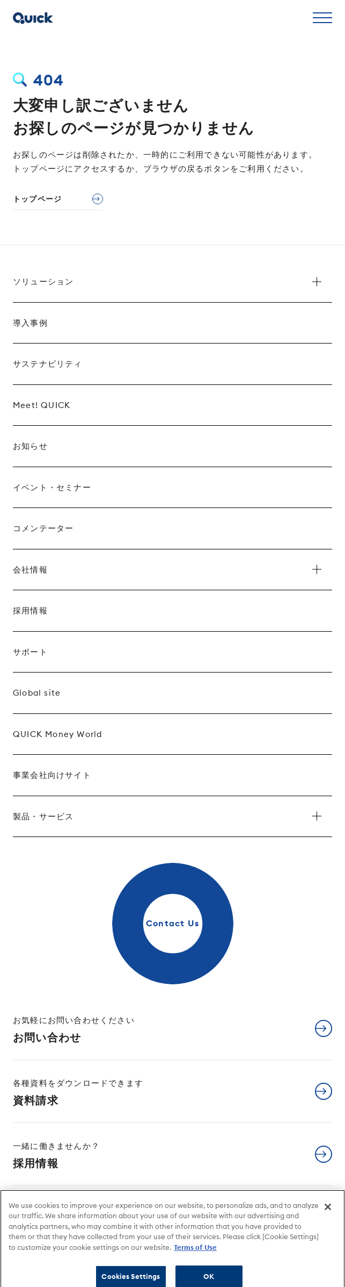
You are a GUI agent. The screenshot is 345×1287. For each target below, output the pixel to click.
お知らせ (30, 446)
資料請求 (78, 1092)
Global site (37, 693)
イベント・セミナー (52, 487)
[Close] (328, 1212)
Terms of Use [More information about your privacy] (195, 1252)
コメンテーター (43, 528)
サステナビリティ (48, 364)
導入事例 (30, 323)
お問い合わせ (74, 1029)
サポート (30, 652)
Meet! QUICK (41, 405)
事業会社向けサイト (52, 775)
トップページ (37, 199)
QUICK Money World (57, 734)
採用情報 (30, 610)
